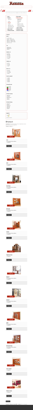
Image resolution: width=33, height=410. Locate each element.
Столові (9, 23)
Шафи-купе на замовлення (19, 19)
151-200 (8, 55)
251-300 (8, 57)
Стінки (18, 22)
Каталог (7, 12)
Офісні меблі (9, 29)
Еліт (7, 162)
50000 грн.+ (9, 42)
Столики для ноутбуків (20, 26)
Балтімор (8, 185)
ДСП (7, 96)
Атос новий (8, 368)
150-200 (8, 71)
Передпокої (19, 21)
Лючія (7, 231)
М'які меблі (18, 16)
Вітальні (14, 12)
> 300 (8, 58)
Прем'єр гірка (9, 254)
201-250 (8, 56)
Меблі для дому (10, 12)
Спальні (9, 17)
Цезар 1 (8, 299)
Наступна (25, 404)
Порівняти (8, 401)
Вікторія (8, 208)
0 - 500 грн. (8, 38)
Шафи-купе (9, 19)
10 (12, 126)
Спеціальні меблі (19, 29)
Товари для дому (10, 30)
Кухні (8, 16)
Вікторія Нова (9, 345)
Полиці (9, 21)
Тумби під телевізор (20, 25)
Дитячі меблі (19, 27)
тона (8, 86)
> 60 (7, 65)
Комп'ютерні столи (11, 26)
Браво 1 (8, 276)
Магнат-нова (9, 390)
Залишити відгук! (9, 117)
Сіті (7, 139)
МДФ (7, 98)
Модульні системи (20, 23)
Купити (9, 191)
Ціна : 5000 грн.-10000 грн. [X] (23, 12)
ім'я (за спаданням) (20, 123)
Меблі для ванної (10, 27)
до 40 (8, 63)
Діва (7, 322)
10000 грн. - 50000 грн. (10, 41)
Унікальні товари (19, 30)
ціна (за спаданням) (13, 124)
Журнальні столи (10, 25)
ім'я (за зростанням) (13, 123)
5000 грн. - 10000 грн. (10, 40)
